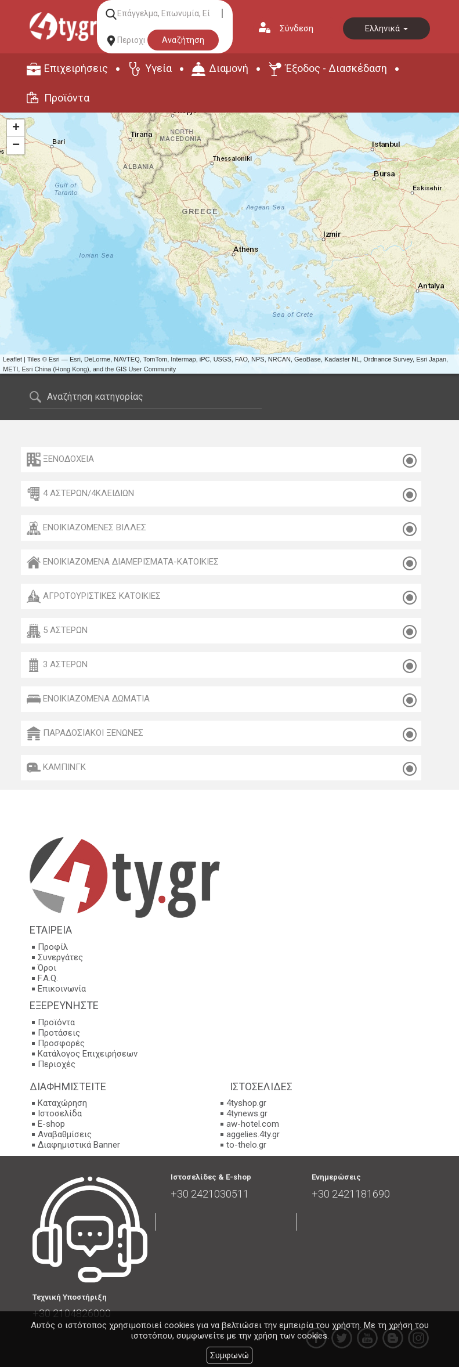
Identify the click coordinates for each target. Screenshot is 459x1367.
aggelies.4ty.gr (253, 1134)
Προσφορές (61, 1043)
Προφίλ (53, 947)
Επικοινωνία (62, 988)
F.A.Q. (48, 978)
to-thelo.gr (246, 1145)
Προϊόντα (66, 98)
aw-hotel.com (252, 1124)
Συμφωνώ (229, 1355)
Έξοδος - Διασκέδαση (336, 68)
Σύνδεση (296, 28)
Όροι (47, 968)
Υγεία (158, 68)
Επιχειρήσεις (76, 68)
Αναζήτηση (183, 40)
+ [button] (16, 128)
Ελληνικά (386, 28)
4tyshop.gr (246, 1103)
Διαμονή (228, 68)
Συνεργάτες (60, 957)
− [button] (16, 145)
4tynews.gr (247, 1113)
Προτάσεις (59, 1033)
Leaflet (12, 359)
